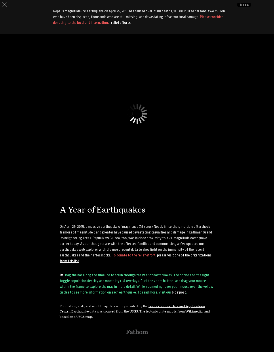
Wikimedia (194, 311)
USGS (133, 311)
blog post (179, 292)
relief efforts (121, 23)
